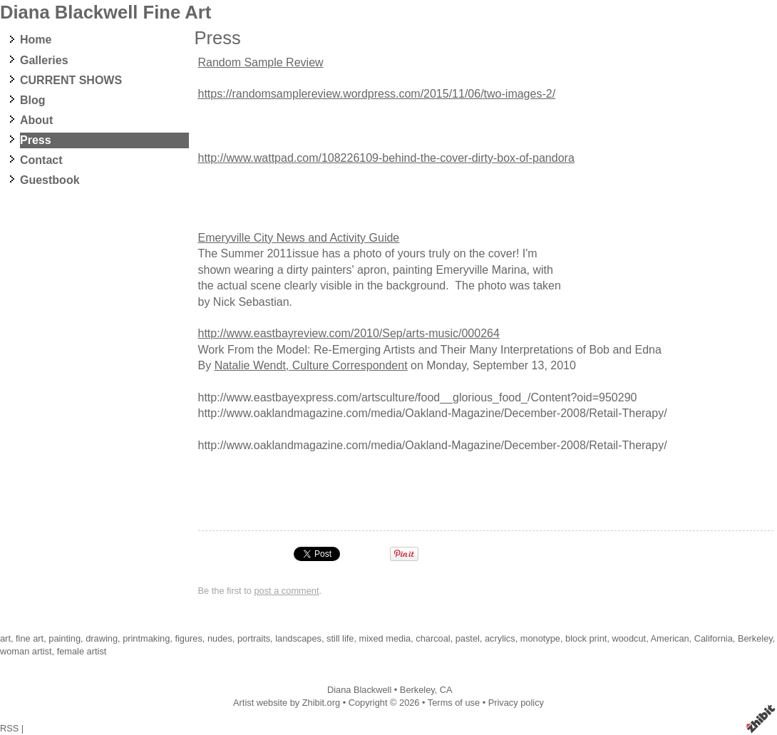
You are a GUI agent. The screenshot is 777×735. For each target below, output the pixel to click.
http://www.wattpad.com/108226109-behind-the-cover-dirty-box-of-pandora (386, 158)
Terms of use (454, 702)
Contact (41, 160)
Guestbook (50, 180)
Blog (33, 100)
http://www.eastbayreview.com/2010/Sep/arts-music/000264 (349, 333)
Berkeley (417, 689)
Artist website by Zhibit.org (286, 702)
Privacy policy (516, 702)
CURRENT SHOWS (71, 80)
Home (35, 40)
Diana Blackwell (359, 689)
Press (35, 140)
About (36, 120)
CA (446, 689)
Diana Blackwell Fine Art (105, 12)
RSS (9, 728)
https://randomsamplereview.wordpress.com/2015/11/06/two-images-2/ (377, 94)
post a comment (286, 590)
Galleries (44, 60)
